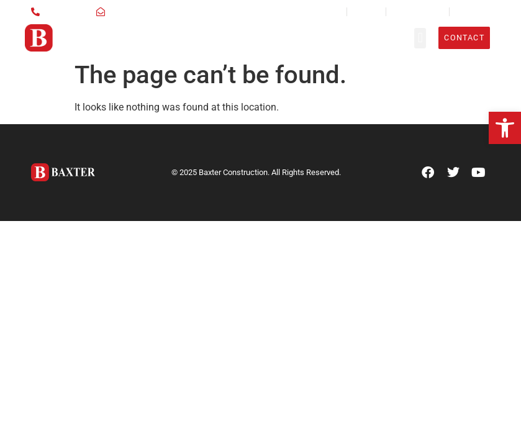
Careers (366, 11)
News (330, 11)
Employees (473, 11)
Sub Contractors (418, 11)
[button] (505, 128)
